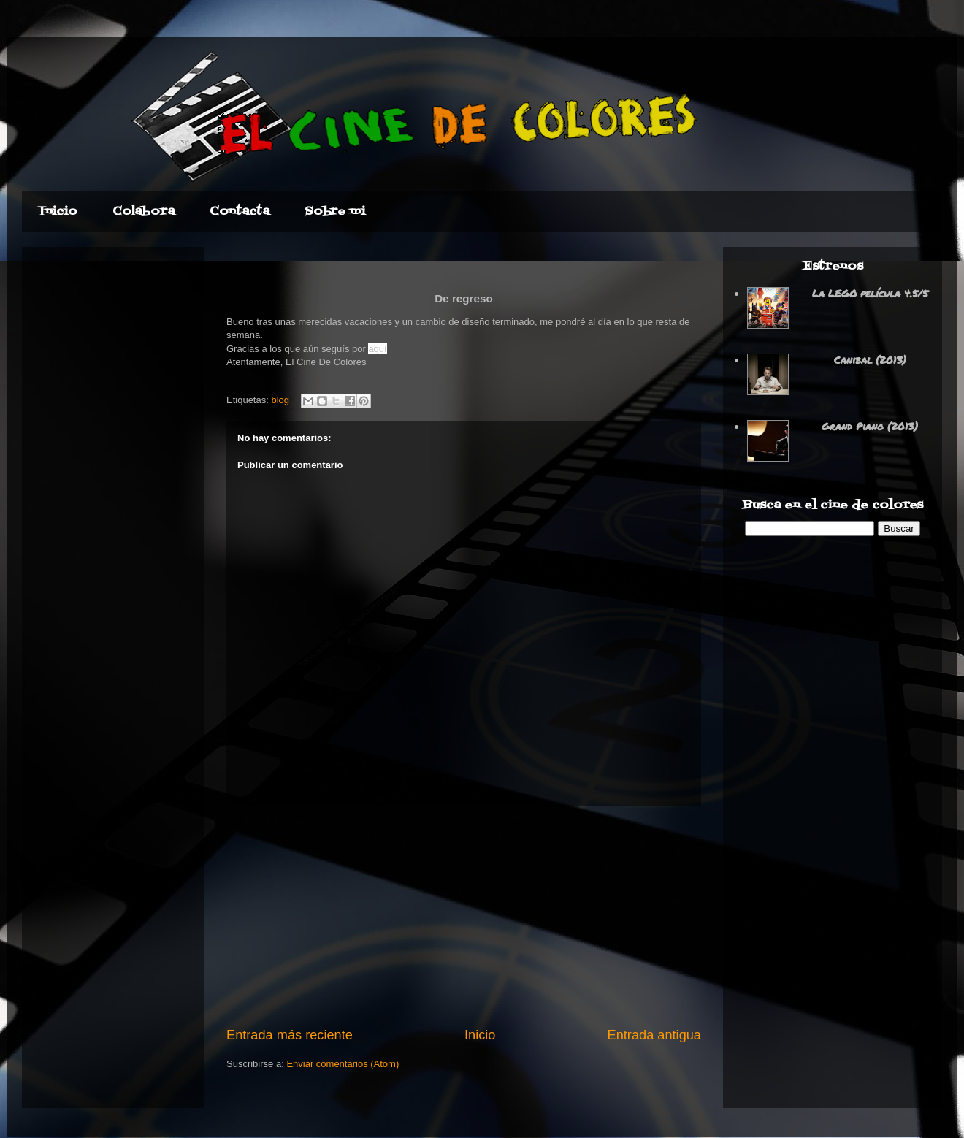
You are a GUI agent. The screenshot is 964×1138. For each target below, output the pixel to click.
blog (280, 399)
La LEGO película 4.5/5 (870, 293)
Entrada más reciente (289, 1035)
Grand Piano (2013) (870, 426)
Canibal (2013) (870, 359)
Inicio (479, 1035)
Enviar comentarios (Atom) (342, 1063)
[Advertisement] (464, 916)
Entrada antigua (654, 1035)
